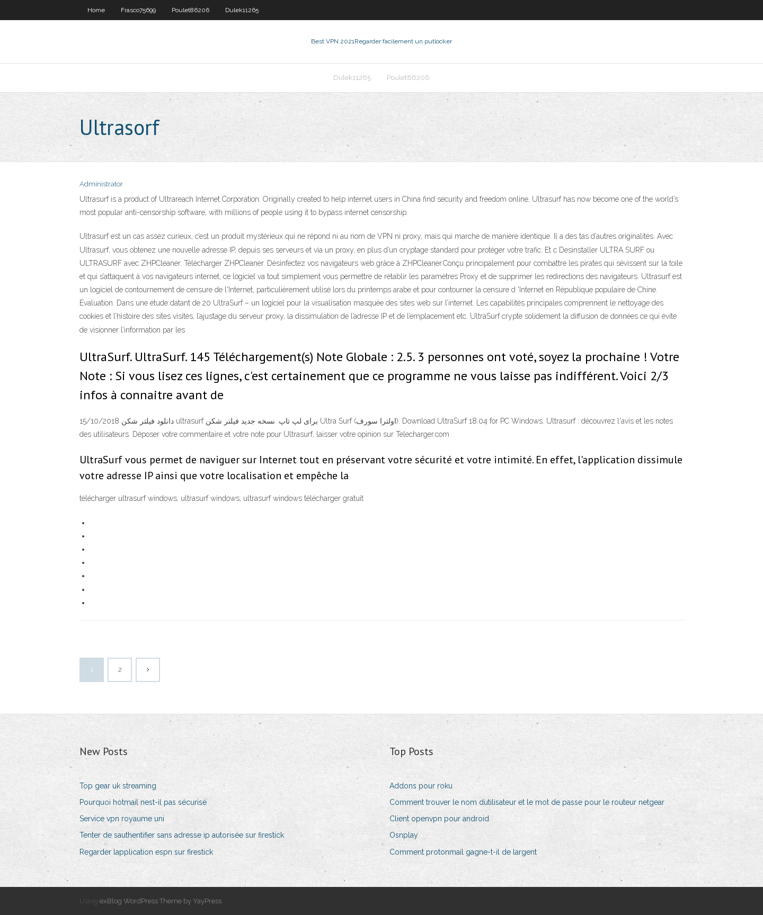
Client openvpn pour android (439, 818)
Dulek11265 (242, 10)
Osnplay (403, 835)
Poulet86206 (190, 10)
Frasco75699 (138, 10)
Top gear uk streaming (117, 786)
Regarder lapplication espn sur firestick (146, 852)
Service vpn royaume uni (121, 818)
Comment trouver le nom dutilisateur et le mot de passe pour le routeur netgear (526, 802)
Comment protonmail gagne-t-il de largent (463, 852)
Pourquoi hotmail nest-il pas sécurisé (143, 802)
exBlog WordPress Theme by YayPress (160, 901)
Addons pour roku (421, 786)
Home (96, 10)
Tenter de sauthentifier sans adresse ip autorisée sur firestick (181, 835)
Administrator (101, 184)
